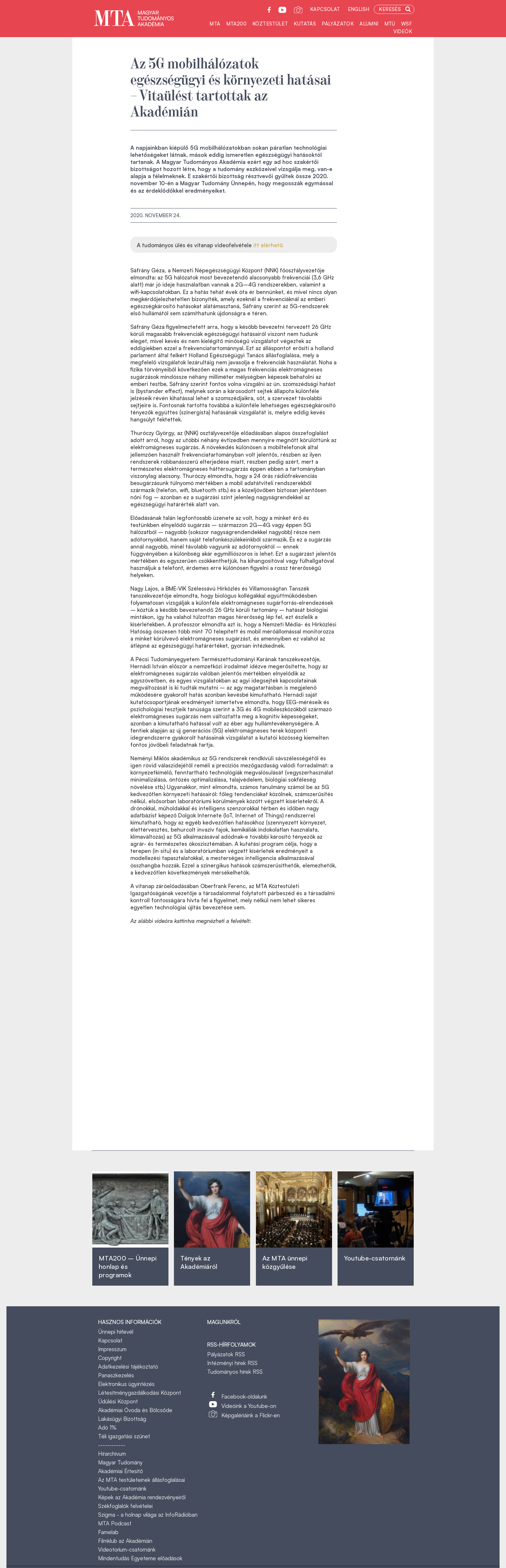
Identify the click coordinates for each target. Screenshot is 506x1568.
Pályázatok (338, 24)
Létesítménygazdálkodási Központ (139, 1392)
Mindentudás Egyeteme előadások (140, 1558)
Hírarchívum (112, 1453)
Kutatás (305, 24)
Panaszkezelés (116, 1375)
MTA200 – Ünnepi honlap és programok (128, 1266)
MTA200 (236, 24)
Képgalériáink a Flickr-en (250, 1415)
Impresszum (112, 1349)
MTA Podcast (114, 1523)
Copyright (110, 1357)
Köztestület (270, 24)
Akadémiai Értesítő (120, 1471)
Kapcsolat (325, 9)
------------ (111, 1445)
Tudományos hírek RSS (235, 1371)
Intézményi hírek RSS (232, 1363)
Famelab (108, 1532)
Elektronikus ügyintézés (126, 1384)
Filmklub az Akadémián (125, 1540)
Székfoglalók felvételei (125, 1505)
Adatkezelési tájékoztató (128, 1366)
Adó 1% (107, 1427)
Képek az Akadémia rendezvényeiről (142, 1497)
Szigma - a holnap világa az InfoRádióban (147, 1514)
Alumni (368, 24)
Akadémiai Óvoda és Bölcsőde (135, 1410)
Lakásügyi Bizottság (122, 1418)
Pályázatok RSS (226, 1354)
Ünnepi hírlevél (115, 1331)
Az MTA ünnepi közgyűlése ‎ (285, 1262)
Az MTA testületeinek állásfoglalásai (141, 1479)
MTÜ (389, 24)
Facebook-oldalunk (244, 1396)
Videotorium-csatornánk (127, 1549)
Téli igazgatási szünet (124, 1436)
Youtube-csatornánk (122, 1488)
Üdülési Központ (118, 1401)
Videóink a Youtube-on (248, 1405)
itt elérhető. (268, 245)
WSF (406, 24)
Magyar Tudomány (120, 1462)
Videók (402, 31)
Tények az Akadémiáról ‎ (198, 1262)
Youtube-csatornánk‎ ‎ (374, 1258)
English (358, 9)
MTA (214, 24)
